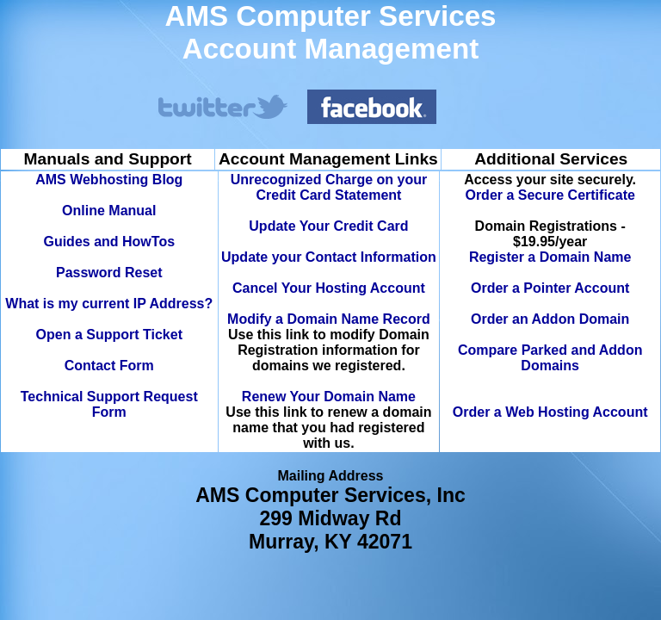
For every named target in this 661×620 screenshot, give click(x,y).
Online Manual (109, 210)
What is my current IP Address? (109, 303)
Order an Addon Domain (550, 319)
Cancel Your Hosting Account (328, 288)
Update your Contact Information (328, 257)
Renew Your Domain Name (329, 396)
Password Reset (109, 272)
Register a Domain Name (550, 257)
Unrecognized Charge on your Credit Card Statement (329, 187)
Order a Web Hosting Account (550, 412)
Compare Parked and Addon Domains (550, 358)
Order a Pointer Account (550, 288)
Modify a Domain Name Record (328, 319)
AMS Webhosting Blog (108, 179)
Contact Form (109, 365)
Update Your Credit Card (328, 226)
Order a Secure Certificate (549, 195)
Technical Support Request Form (109, 404)
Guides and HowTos (109, 241)
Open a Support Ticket (109, 334)
